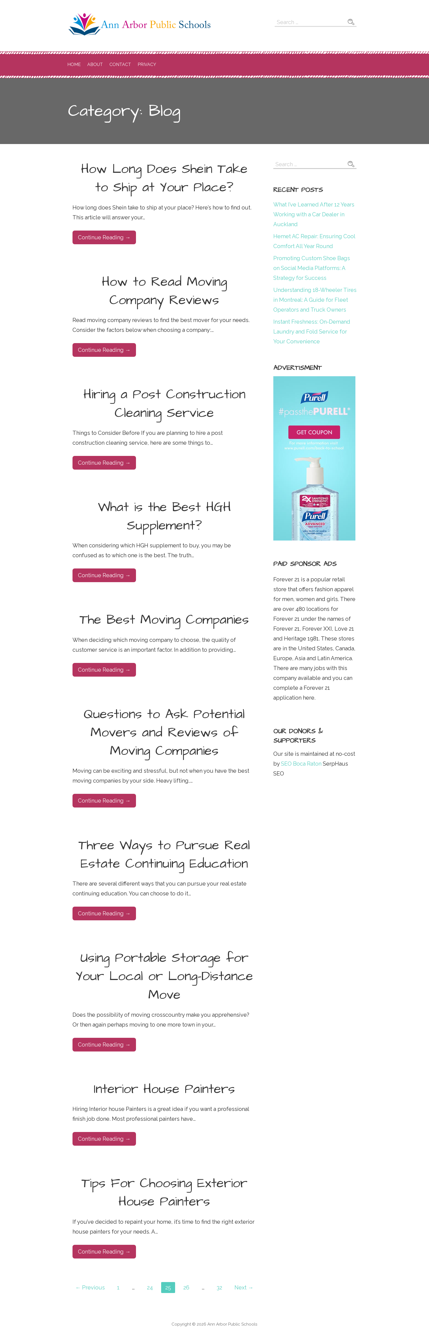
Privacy (147, 64)
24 (150, 1287)
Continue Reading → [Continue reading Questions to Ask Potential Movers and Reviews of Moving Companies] (104, 800)
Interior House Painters (164, 1089)
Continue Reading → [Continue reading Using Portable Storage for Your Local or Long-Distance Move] (104, 1044)
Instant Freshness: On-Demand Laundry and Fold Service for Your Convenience (311, 331)
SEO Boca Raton (300, 763)
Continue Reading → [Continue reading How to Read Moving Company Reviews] (104, 350)
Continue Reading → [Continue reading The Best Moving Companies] (104, 669)
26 (186, 1287)
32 (219, 1287)
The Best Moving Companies (164, 620)
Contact (120, 64)
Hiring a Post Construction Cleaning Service (164, 404)
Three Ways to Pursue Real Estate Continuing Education (164, 855)
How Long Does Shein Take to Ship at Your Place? (164, 178)
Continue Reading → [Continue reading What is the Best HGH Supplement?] (104, 575)
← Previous (90, 1287)
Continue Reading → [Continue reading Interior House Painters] (104, 1139)
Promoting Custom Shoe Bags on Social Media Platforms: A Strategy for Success (311, 268)
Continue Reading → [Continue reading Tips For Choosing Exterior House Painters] (104, 1251)
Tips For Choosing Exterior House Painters (164, 1192)
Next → (243, 1287)
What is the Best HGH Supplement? (164, 516)
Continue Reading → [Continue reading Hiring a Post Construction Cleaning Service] (104, 462)
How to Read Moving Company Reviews (164, 291)
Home (74, 64)
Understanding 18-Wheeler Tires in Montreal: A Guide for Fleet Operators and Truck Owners (314, 300)
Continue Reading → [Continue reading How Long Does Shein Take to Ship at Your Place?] (104, 237)
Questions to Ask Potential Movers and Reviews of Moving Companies (164, 732)
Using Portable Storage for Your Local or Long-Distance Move (164, 976)
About (95, 64)
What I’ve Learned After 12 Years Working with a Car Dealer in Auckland (313, 214)
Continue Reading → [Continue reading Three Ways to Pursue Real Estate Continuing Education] (104, 913)
